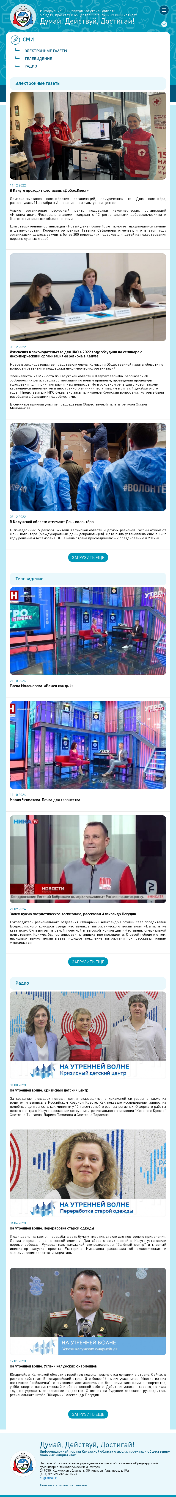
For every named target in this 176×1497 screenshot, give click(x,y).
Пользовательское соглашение (63, 1485)
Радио (31, 66)
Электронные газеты (46, 50)
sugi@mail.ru (49, 1477)
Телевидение (38, 58)
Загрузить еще (88, 557)
